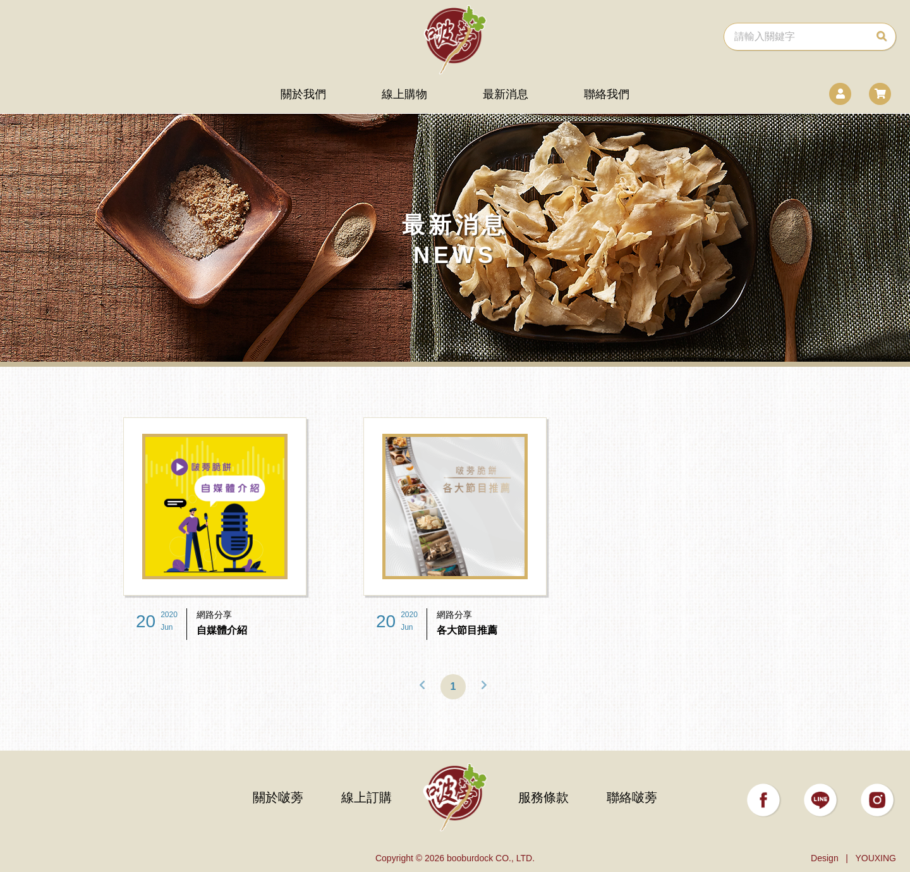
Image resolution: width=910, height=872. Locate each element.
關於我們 (303, 94)
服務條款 (543, 797)
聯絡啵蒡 (632, 797)
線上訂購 (366, 797)
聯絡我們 (606, 94)
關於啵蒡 (278, 797)
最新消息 (505, 94)
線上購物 (404, 94)
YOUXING (875, 858)
